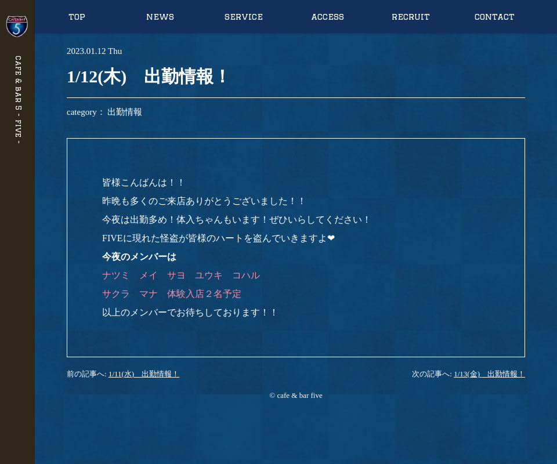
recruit (411, 16)
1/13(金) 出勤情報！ (489, 373)
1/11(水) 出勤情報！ (143, 373)
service (244, 16)
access (327, 16)
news (160, 16)
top (76, 16)
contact (495, 16)
